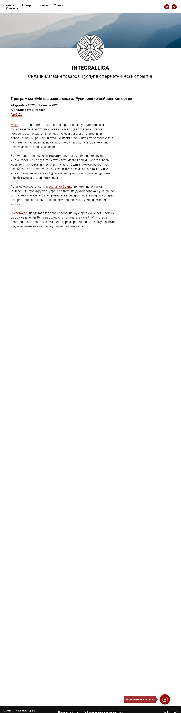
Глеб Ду (16, 114)
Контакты (12, 8)
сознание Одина (60, 186)
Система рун (19, 213)
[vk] (166, 6)
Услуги (58, 5)
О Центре (26, 5)
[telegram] (174, 6)
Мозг (14, 125)
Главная (8, 5)
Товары (43, 5)
